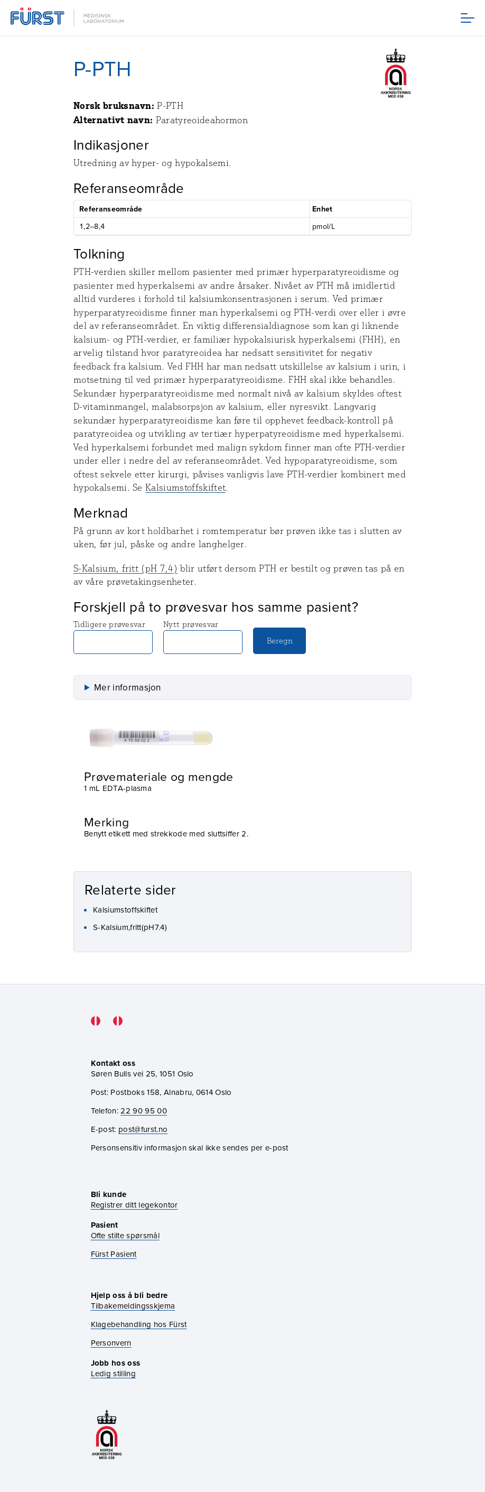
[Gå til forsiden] (68, 17)
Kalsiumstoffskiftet (185, 487)
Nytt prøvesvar (203, 636)
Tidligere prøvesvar (113, 636)
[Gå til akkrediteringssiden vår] (107, 1434)
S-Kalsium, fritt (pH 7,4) (125, 568)
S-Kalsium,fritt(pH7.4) (130, 927)
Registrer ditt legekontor (134, 1205)
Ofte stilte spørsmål (125, 1235)
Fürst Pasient (114, 1254)
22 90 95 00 (143, 1110)
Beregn (280, 641)
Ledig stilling (113, 1373)
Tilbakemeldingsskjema (133, 1306)
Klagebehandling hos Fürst (139, 1324)
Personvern (111, 1343)
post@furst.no (142, 1129)
